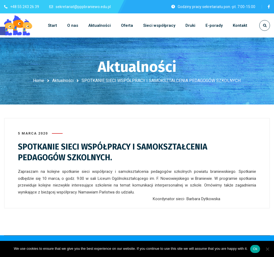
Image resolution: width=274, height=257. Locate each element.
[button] (2, 31)
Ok (255, 249)
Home (38, 80)
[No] (267, 249)
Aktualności (63, 80)
